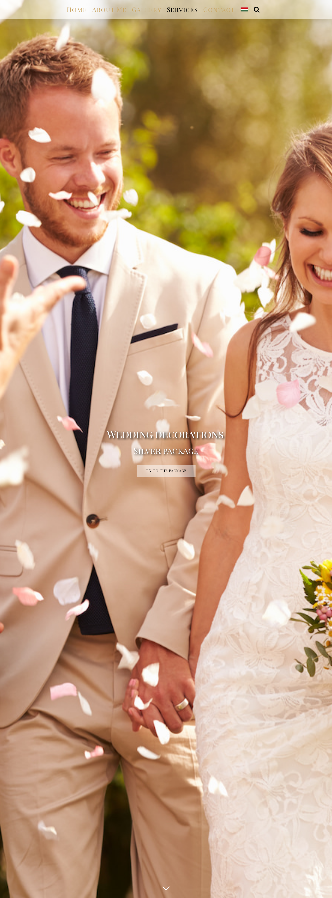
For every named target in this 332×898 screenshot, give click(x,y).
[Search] (257, 9)
